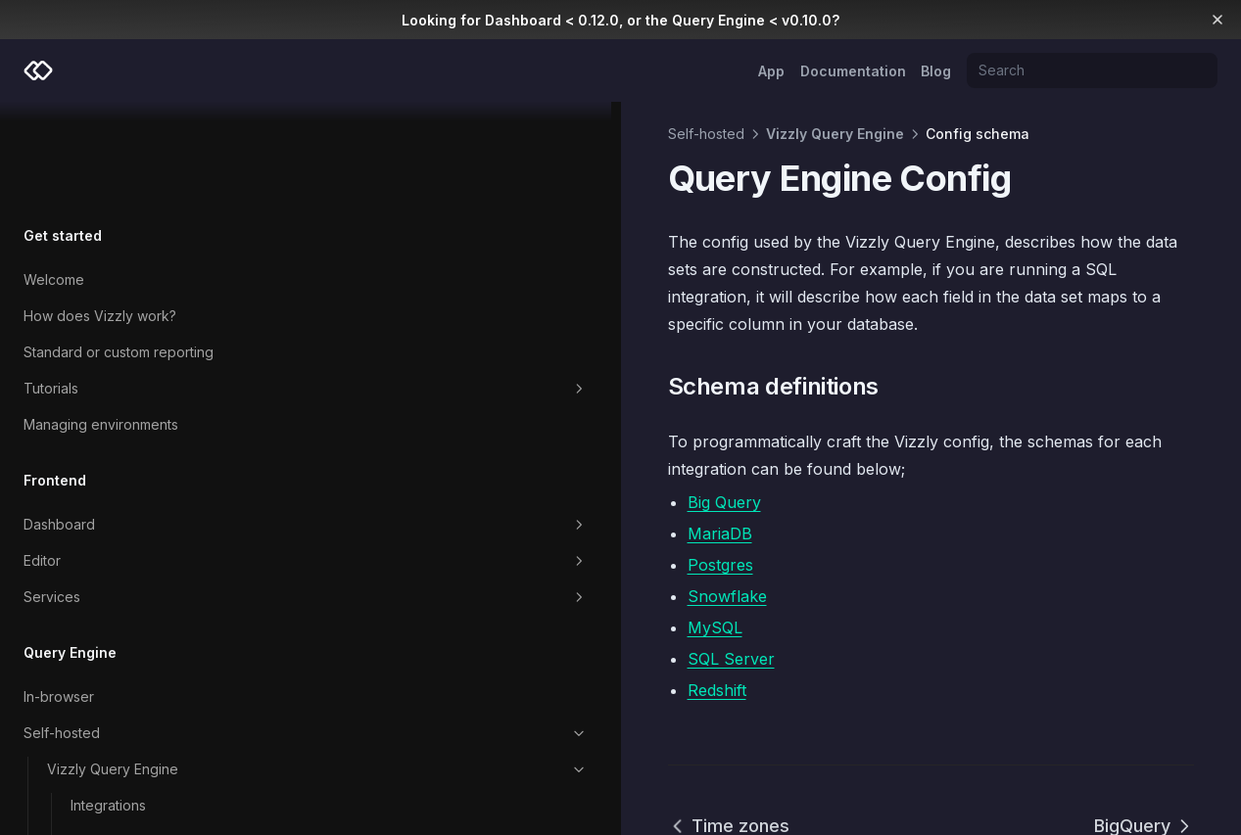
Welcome (54, 177)
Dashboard (130, 423)
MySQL (363, 545)
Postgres (369, 482)
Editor (130, 459)
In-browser (59, 594)
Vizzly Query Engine (141, 667)
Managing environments (101, 322)
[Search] (1092, 70)
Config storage (153, 812)
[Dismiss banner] (1218, 19)
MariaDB (368, 451)
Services (130, 495)
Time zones (377, 743)
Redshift (365, 608)
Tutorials (130, 287)
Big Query (372, 420)
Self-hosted (130, 631)
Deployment (153, 776)
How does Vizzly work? (100, 214)
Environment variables (142, 739)
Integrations (108, 703)
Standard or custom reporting (119, 250)
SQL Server (379, 576)
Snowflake (375, 514)
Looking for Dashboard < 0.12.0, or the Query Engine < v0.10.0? (620, 20)
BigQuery (1144, 743)
